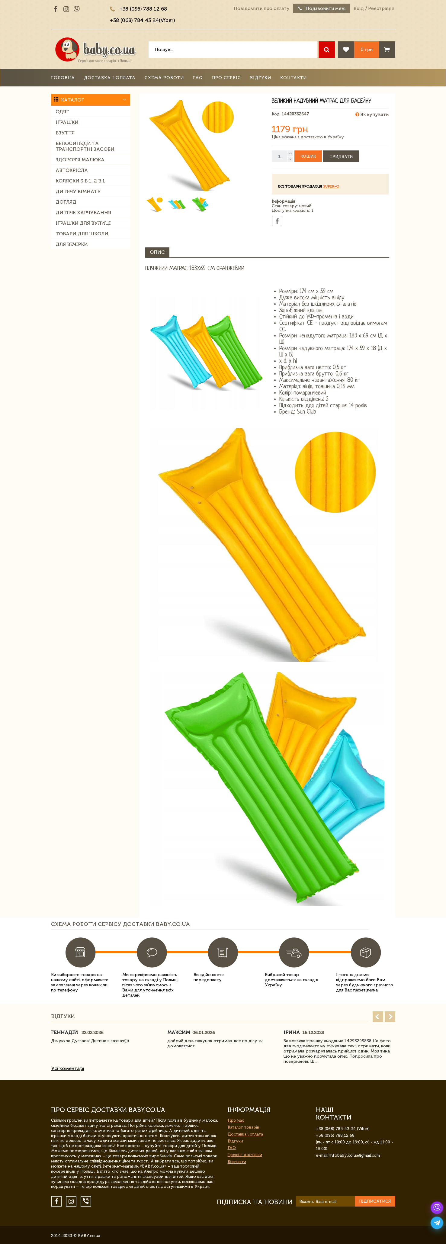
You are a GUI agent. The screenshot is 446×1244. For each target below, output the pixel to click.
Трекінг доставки (245, 1154)
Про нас (236, 1120)
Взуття (65, 133)
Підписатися (375, 1201)
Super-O (331, 186)
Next (390, 1016)
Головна (63, 77)
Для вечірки (72, 244)
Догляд (66, 202)
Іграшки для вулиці (83, 223)
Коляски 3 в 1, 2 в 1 (80, 181)
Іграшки (67, 122)
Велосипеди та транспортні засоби (85, 146)
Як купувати (372, 114)
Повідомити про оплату (262, 8)
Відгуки (260, 77)
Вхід (359, 8)
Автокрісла (72, 170)
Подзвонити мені (321, 8)
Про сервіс (226, 77)
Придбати (341, 156)
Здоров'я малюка (80, 160)
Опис (157, 252)
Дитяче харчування (83, 212)
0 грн (367, 49)
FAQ (198, 77)
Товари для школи (82, 234)
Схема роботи (164, 77)
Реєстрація (381, 8)
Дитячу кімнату (78, 191)
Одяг (62, 111)
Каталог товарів (243, 1127)
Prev (378, 1016)
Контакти (293, 77)
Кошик (308, 156)
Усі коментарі (67, 1068)
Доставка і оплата (110, 77)
